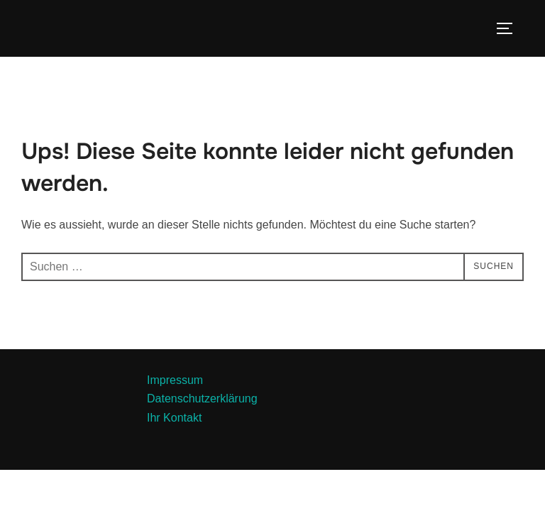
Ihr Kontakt (174, 418)
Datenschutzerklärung (202, 398)
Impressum (175, 380)
